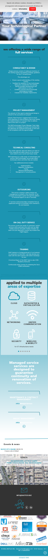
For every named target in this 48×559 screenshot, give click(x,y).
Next (45, 26)
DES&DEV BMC (24, 558)
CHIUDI (32, 9)
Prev (2, 26)
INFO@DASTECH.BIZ (24, 495)
